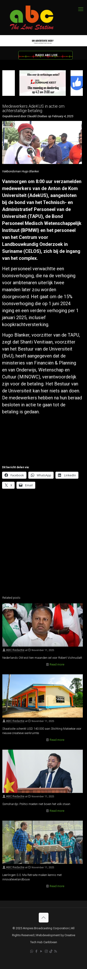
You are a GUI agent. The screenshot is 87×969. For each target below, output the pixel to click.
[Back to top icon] (43, 917)
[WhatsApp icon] (31, 951)
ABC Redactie (15, 650)
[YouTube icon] (41, 951)
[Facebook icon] (36, 951)
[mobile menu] (81, 9)
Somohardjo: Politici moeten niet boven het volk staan (36, 804)
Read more (57, 664)
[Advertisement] (43, 545)
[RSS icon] (55, 951)
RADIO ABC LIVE (46, 55)
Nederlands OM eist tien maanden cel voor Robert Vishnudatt (42, 657)
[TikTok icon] (50, 951)
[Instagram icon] (46, 951)
